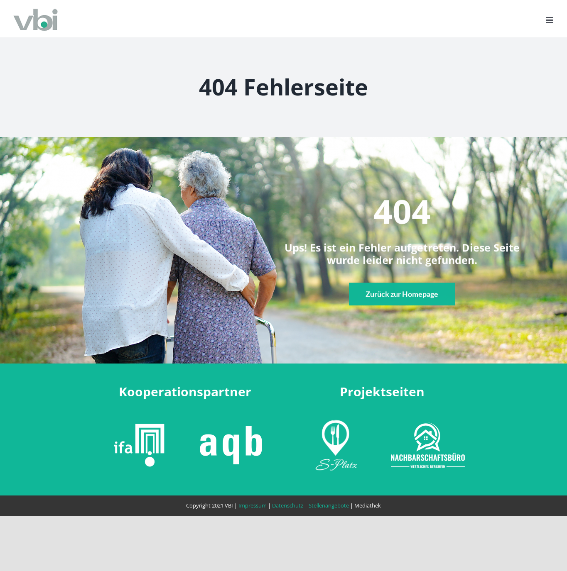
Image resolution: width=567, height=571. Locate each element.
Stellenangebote (329, 505)
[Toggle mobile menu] (550, 20)
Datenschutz (287, 505)
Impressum (252, 505)
